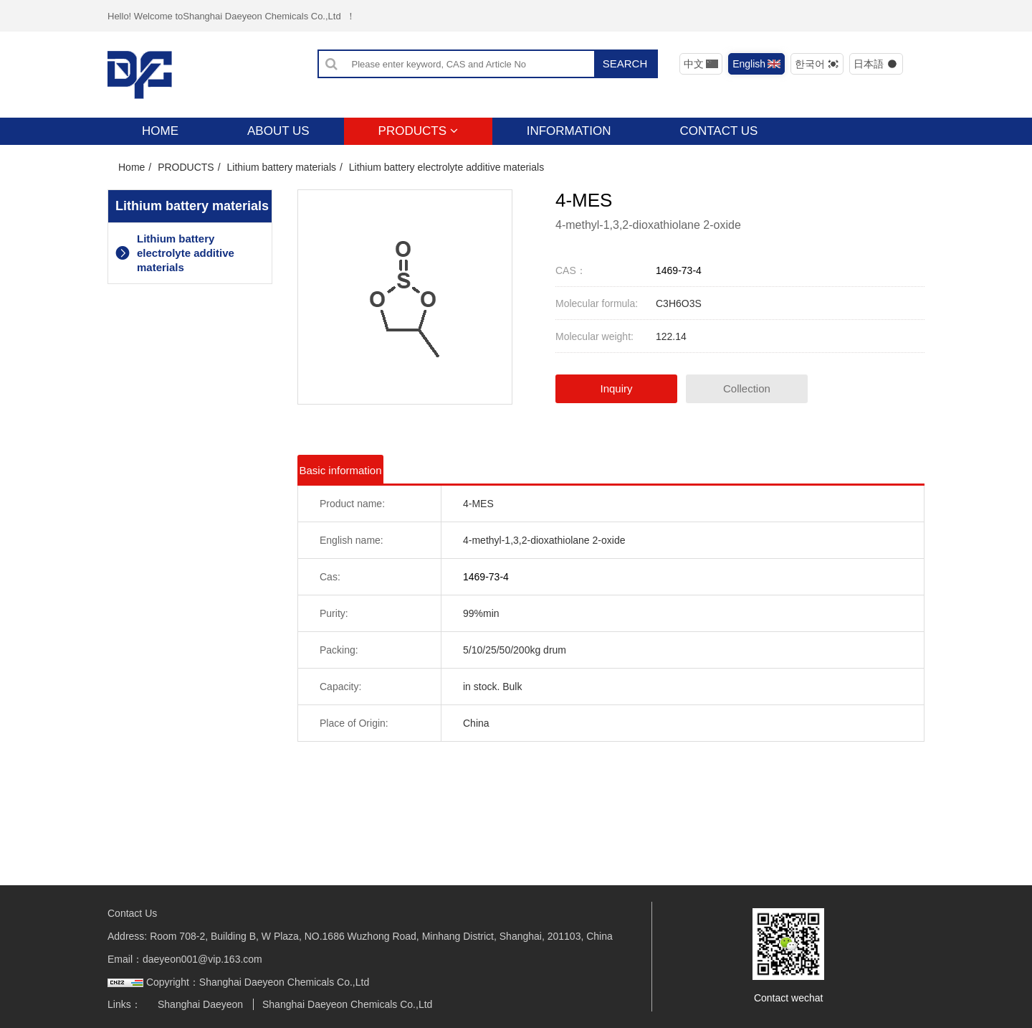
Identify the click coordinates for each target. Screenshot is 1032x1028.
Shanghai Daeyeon (200, 1004)
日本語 (876, 64)
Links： (124, 1004)
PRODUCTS (418, 131)
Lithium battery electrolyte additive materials (446, 167)
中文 (701, 64)
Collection (746, 388)
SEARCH (625, 63)
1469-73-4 (679, 270)
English (756, 64)
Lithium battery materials (281, 167)
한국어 (817, 64)
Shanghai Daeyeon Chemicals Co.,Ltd (347, 1004)
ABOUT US (278, 131)
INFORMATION (569, 131)
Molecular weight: (594, 336)
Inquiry (616, 388)
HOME (160, 131)
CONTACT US (718, 131)
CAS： (570, 270)
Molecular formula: (596, 303)
